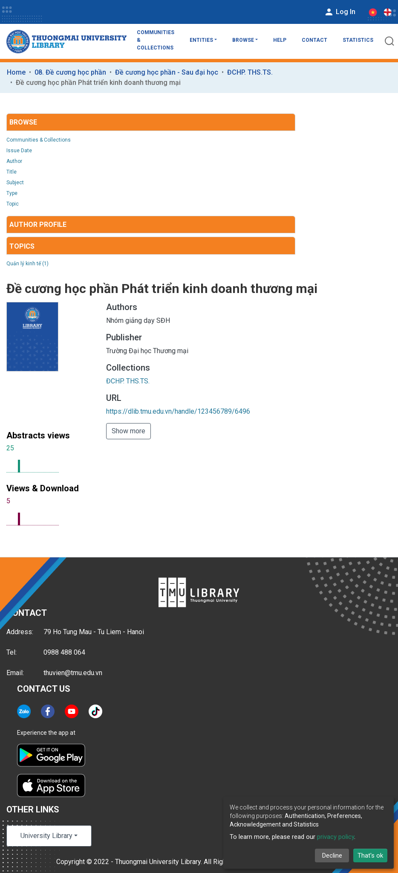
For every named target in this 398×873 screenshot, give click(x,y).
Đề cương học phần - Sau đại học (166, 72)
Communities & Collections (155, 40)
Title (11, 172)
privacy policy (335, 837)
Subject (15, 183)
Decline (332, 855)
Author (14, 161)
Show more (128, 431)
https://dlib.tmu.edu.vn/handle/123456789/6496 (178, 411)
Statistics (358, 40)
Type (11, 193)
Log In (339, 12)
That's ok (370, 855)
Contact (314, 40)
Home (16, 72)
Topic (12, 204)
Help (279, 40)
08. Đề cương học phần (70, 72)
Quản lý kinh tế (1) (27, 264)
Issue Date (19, 151)
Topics (22, 246)
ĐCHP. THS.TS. (250, 72)
